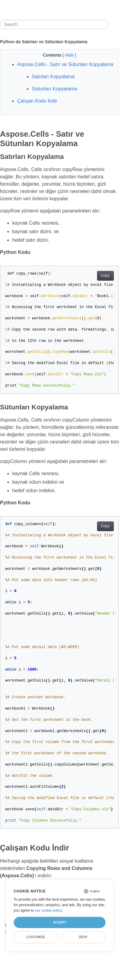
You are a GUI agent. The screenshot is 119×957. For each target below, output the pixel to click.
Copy (105, 276)
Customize (35, 937)
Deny (83, 937)
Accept (59, 922)
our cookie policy (48, 910)
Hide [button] (70, 55)
